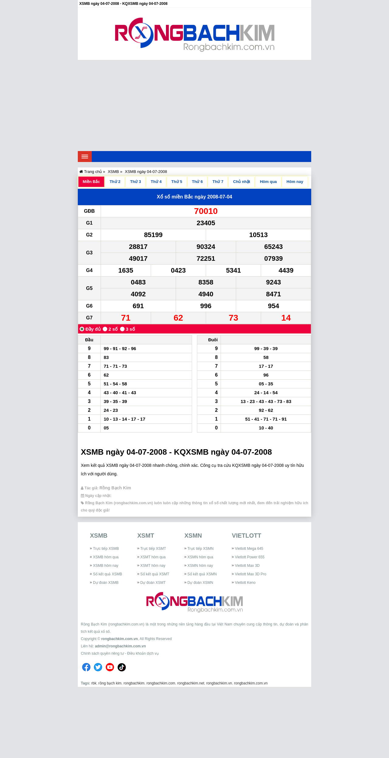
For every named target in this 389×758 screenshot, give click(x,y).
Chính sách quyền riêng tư (102, 653)
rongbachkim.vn (219, 683)
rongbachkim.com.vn (119, 639)
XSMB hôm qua (106, 557)
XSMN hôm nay (200, 565)
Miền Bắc (91, 181)
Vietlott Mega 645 (249, 548)
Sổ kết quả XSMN (202, 574)
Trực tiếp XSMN (201, 548)
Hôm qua (268, 181)
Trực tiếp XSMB (106, 548)
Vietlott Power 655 (249, 557)
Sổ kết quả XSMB (107, 574)
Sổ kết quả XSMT (154, 574)
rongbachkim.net (190, 683)
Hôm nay (295, 181)
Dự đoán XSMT (153, 583)
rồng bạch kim (110, 683)
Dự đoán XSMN (200, 583)
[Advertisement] (194, 105)
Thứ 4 (156, 181)
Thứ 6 (197, 181)
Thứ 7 (217, 181)
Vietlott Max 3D (247, 565)
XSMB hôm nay (105, 565)
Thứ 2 (115, 181)
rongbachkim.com (160, 683)
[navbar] (85, 156)
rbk (93, 683)
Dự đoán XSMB (106, 583)
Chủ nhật (241, 181)
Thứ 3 (135, 181)
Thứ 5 (176, 181)
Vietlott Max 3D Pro (250, 574)
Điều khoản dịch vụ (142, 653)
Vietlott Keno (245, 583)
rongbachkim (134, 683)
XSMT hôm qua (153, 557)
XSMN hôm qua (200, 557)
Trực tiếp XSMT (153, 548)
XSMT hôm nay (152, 565)
